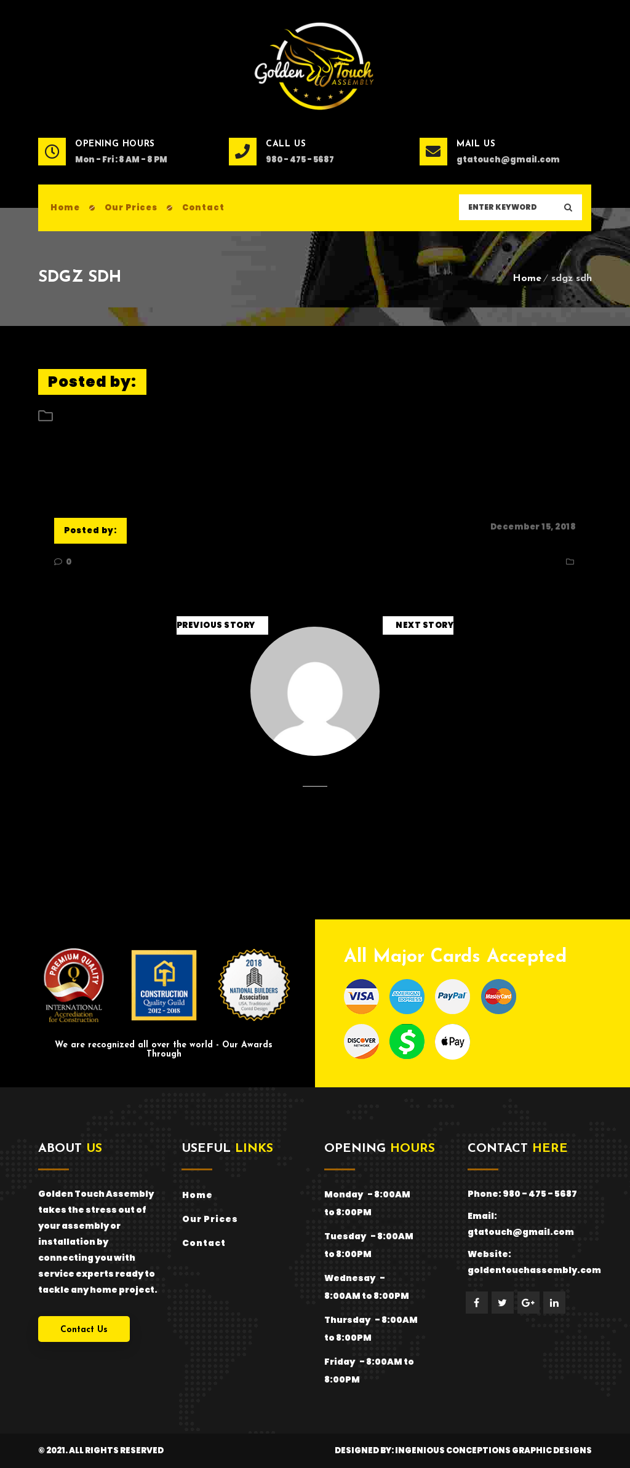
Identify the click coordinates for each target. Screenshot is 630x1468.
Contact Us (84, 1330)
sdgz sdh (77, 466)
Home (526, 279)
